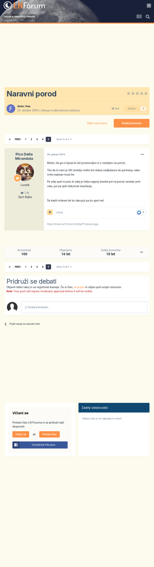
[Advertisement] (77, 53)
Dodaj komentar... (37, 307)
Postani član (49, 434)
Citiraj (59, 212)
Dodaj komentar (131, 123)
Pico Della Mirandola (24, 156)
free (27, 106)
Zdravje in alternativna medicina (60, 110)
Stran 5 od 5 (64, 139)
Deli (115, 108)
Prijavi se (21, 434)
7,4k (25, 192)
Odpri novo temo (97, 123)
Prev (18, 139)
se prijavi (79, 287)
